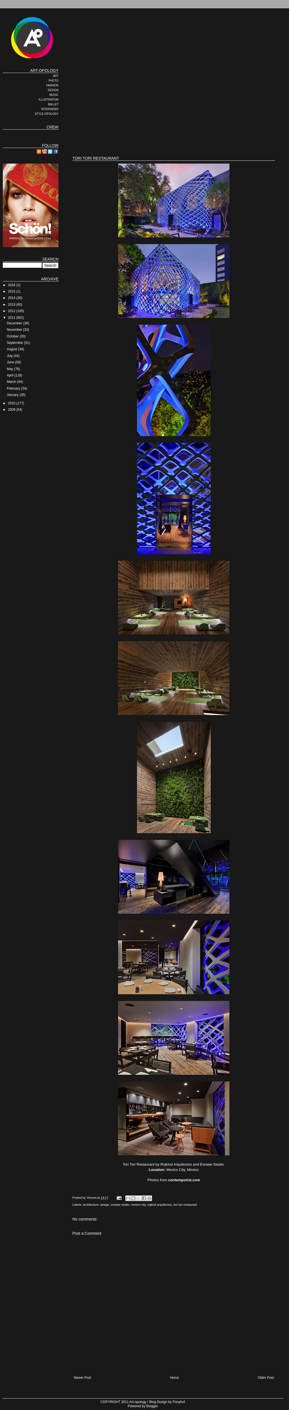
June (11, 362)
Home (174, 1378)
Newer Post (82, 1378)
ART (55, 75)
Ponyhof (179, 1402)
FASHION (52, 85)
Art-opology (137, 1402)
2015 (12, 291)
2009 (12, 410)
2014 (12, 298)
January (13, 395)
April (10, 375)
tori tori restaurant (185, 1204)
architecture (91, 1204)
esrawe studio (120, 1204)
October (13, 336)
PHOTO (53, 80)
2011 (12, 318)
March (12, 382)
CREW (52, 127)
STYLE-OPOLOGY (46, 113)
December (15, 323)
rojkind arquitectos (159, 1204)
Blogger (152, 1406)
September (15, 343)
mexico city (138, 1204)
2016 (12, 285)
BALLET (53, 104)
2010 (12, 403)
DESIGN (53, 90)
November (15, 330)
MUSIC (54, 94)
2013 (12, 305)
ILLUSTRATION (48, 99)
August (12, 349)
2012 (12, 311)
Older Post (266, 1378)
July (10, 356)
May (10, 369)
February (14, 388)
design (104, 1204)
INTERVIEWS (49, 109)
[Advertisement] (143, 107)
